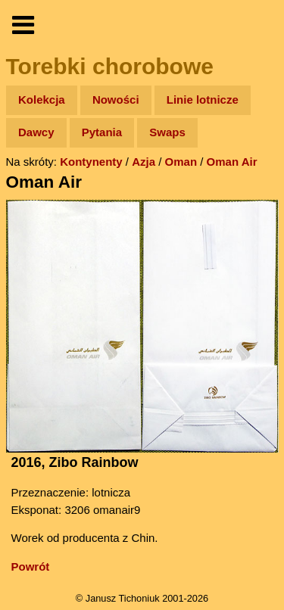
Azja (143, 161)
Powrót (30, 566)
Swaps (167, 132)
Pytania (102, 132)
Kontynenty (91, 161)
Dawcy (36, 132)
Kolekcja (41, 99)
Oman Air (232, 161)
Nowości (115, 99)
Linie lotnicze (203, 99)
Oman (181, 161)
